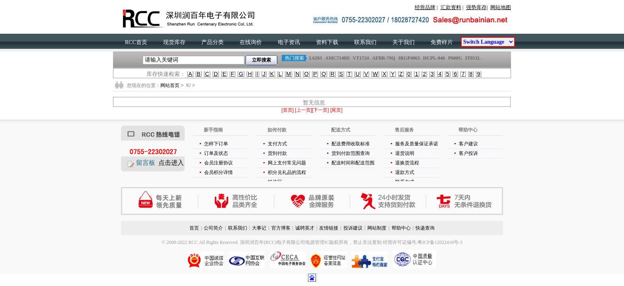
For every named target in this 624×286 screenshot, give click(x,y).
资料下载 (327, 42)
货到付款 (277, 153)
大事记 (259, 228)
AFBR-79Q (383, 58)
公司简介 (213, 228)
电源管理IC (317, 242)
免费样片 (442, 42)
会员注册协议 (218, 163)
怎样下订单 (216, 144)
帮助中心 (401, 228)
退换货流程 (407, 163)
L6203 (315, 58)
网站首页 (169, 85)
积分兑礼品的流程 (287, 172)
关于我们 (403, 42)
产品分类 (212, 42)
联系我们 (365, 42)
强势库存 (476, 7)
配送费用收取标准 (351, 144)
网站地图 (500, 7)
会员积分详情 (218, 172)
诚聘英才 (304, 228)
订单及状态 (216, 153)
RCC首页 (136, 42)
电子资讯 (289, 42)
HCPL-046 (434, 58)
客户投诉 (468, 153)
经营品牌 (425, 7)
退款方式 (404, 172)
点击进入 (171, 162)
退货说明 (404, 153)
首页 (194, 228)
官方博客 (281, 228)
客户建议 (468, 144)
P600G (455, 58)
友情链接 (328, 228)
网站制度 (376, 228)
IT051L (472, 58)
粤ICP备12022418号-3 (439, 242)
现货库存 (174, 42)
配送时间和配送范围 (353, 163)
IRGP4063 (409, 58)
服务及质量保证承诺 (416, 144)
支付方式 (277, 144)
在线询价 (251, 42)
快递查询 (425, 228)
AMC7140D (337, 58)
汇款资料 (451, 7)
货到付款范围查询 (351, 153)
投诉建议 (353, 228)
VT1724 (361, 58)
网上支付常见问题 (287, 163)
